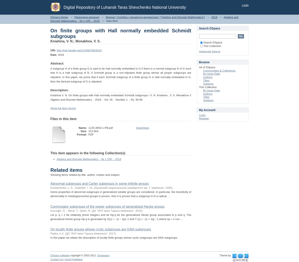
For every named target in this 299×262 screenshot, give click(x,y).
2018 (214, 17)
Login (245, 5)
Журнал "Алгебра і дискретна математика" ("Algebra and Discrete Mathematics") (155, 17)
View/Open (142, 127)
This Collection (210, 46)
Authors (208, 77)
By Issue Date (211, 73)
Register (204, 118)
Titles (206, 80)
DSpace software (60, 255)
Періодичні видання (86, 17)
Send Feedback (74, 259)
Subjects (208, 83)
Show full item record (63, 108)
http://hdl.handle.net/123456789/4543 (79, 50)
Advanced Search (210, 51)
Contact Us (56, 259)
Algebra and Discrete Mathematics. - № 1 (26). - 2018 (89, 159)
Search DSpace (211, 42)
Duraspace (103, 255)
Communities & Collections (219, 70)
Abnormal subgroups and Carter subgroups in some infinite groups (99, 183)
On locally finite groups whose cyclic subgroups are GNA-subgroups (100, 229)
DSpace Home (59, 17)
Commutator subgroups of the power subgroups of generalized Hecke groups (107, 206)
